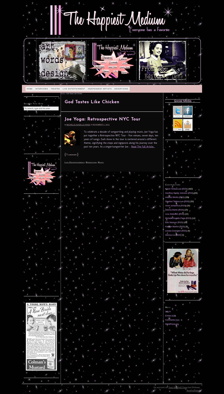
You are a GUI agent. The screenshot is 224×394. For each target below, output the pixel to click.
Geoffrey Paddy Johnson (176, 193)
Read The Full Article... (143, 146)
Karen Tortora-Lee (173, 189)
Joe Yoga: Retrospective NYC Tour (102, 119)
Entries (170, 316)
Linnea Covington (173, 231)
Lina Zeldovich (171, 214)
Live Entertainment (74, 89)
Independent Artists (100, 89)
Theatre (55, 89)
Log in (168, 311)
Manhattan (91, 162)
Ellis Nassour (171, 222)
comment (71, 154)
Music (101, 162)
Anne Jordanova (172, 205)
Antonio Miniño (172, 197)
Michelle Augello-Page (78, 125)
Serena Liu (170, 235)
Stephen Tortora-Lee (174, 201)
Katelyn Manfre (172, 226)
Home (30, 89)
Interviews (41, 89)
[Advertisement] (41, 134)
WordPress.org (172, 324)
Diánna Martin (171, 210)
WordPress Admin (193, 390)
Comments (172, 320)
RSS (185, 189)
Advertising (121, 89)
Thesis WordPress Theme (177, 387)
